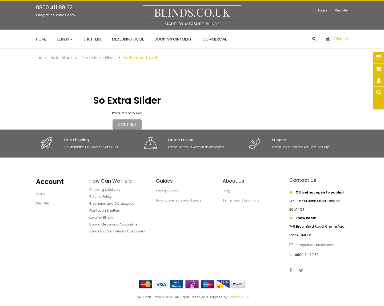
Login (322, 10)
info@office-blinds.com (55, 15)
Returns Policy (100, 196)
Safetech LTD (238, 297)
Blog (226, 191)
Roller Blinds (61, 57)
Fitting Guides (167, 191)
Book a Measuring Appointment (115, 224)
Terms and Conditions (241, 200)
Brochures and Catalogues (111, 203)
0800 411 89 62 (54, 7)
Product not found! (140, 57)
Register (341, 10)
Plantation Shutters (104, 210)
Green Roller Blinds (98, 57)
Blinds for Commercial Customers (117, 231)
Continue (127, 124)
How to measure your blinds (178, 200)
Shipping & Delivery (104, 189)
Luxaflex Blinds (101, 217)
